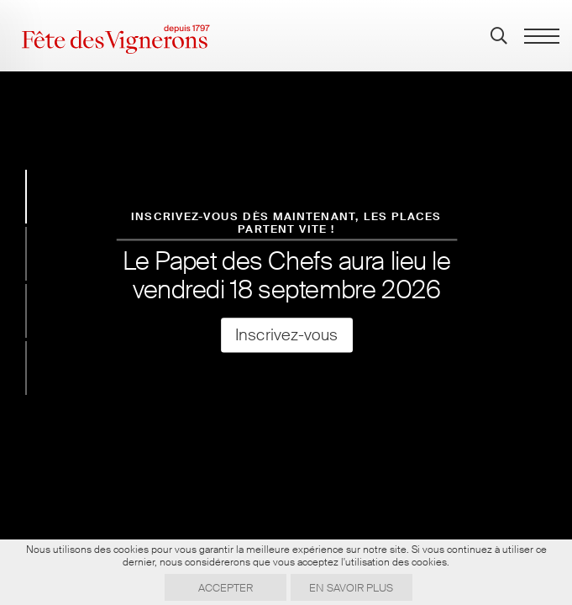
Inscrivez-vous (285, 335)
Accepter (225, 588)
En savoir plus (351, 588)
